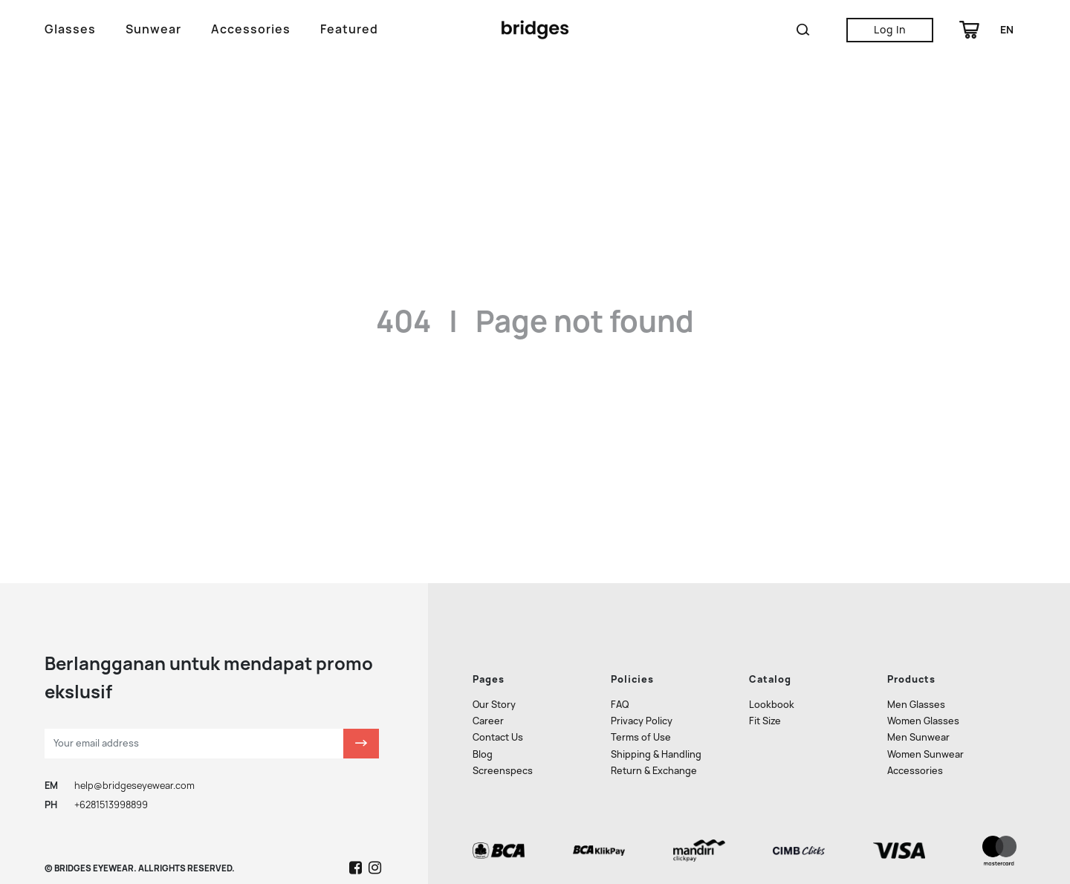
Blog (483, 715)
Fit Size (765, 682)
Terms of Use (641, 698)
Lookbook (771, 665)
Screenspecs (503, 731)
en (1007, 29)
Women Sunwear (925, 715)
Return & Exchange (654, 731)
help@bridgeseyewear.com (134, 746)
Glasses (70, 29)
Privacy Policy (641, 682)
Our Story (494, 665)
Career (488, 682)
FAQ (620, 665)
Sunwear (153, 29)
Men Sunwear (918, 698)
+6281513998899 (111, 766)
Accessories (251, 29)
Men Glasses (916, 665)
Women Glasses (923, 682)
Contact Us (498, 698)
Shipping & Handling (656, 715)
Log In (890, 29)
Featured (349, 29)
